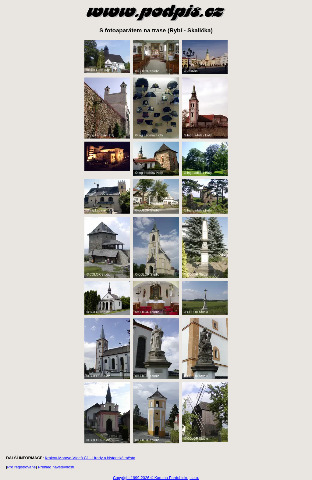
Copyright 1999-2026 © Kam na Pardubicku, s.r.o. (156, 477)
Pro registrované (21, 467)
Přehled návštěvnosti (56, 467)
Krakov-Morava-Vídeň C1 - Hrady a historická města (90, 458)
